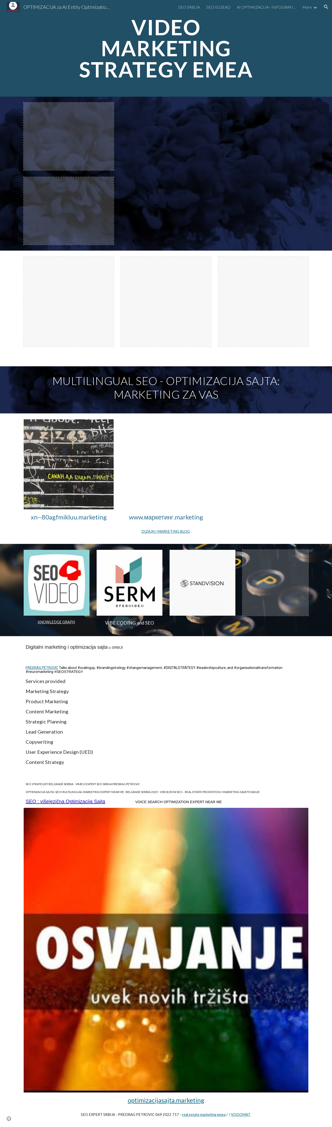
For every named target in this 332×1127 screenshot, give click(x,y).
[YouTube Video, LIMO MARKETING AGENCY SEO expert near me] (166, 464)
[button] (326, 7)
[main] (166, 48)
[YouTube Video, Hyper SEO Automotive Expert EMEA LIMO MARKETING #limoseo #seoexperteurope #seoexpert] (214, 173)
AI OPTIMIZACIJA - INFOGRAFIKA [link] (266, 7)
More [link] (307, 7)
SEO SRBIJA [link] (189, 7)
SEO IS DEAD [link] (218, 7)
